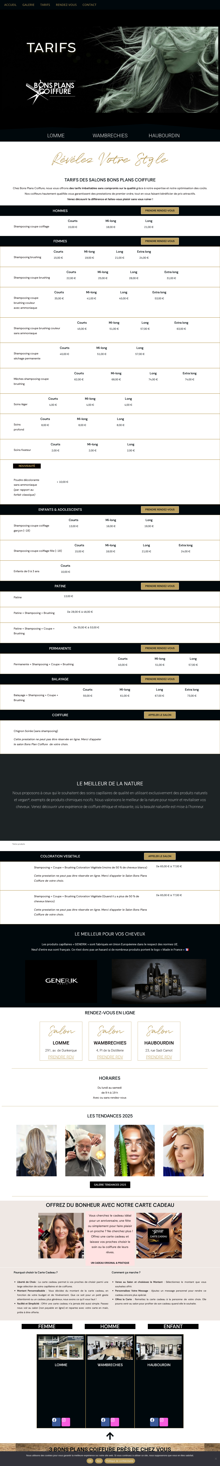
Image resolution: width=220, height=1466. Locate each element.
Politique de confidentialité (119, 1461)
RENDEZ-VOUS (66, 5)
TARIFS (45, 5)
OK (90, 1461)
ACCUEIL (10, 5)
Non (99, 1461)
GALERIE (28, 5)
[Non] (215, 1458)
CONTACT (89, 5)
